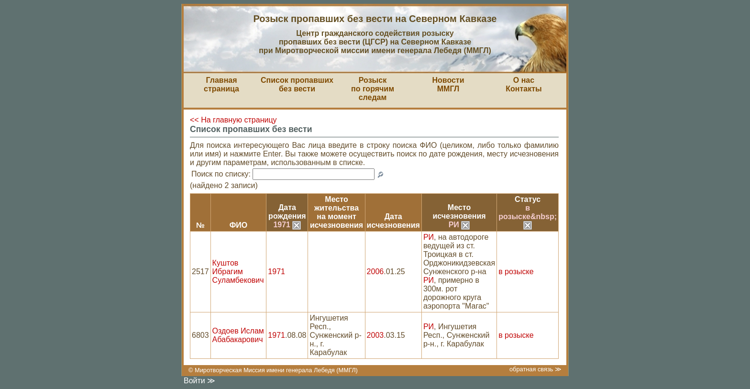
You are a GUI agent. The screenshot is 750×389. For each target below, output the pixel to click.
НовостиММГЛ (448, 84)
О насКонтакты (523, 84)
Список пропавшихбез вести (297, 84)
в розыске (515, 271)
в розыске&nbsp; (527, 216)
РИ (459, 225)
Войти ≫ (199, 381)
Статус (527, 199)
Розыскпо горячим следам (372, 88)
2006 (375, 271)
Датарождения (287, 211)
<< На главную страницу (233, 120)
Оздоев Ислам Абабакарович (238, 335)
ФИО (239, 225)
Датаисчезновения (393, 220)
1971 (287, 225)
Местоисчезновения (458, 211)
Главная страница (221, 84)
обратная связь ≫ (535, 369)
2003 (375, 335)
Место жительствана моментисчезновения (336, 212)
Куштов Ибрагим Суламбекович (238, 271)
